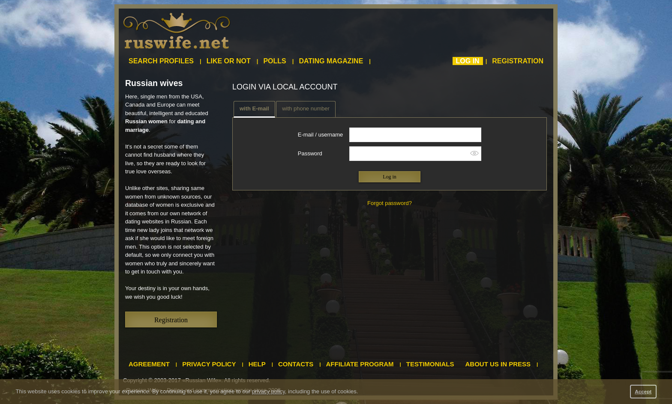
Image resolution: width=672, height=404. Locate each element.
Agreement (149, 364)
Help (257, 364)
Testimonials (430, 364)
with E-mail (254, 108)
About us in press (498, 364)
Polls (274, 61)
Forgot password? (389, 203)
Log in (468, 61)
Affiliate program (360, 364)
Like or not (229, 61)
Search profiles (161, 61)
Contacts (295, 364)
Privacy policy (209, 364)
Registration (517, 61)
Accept (643, 391)
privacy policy (268, 391)
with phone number (306, 108)
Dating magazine (331, 61)
